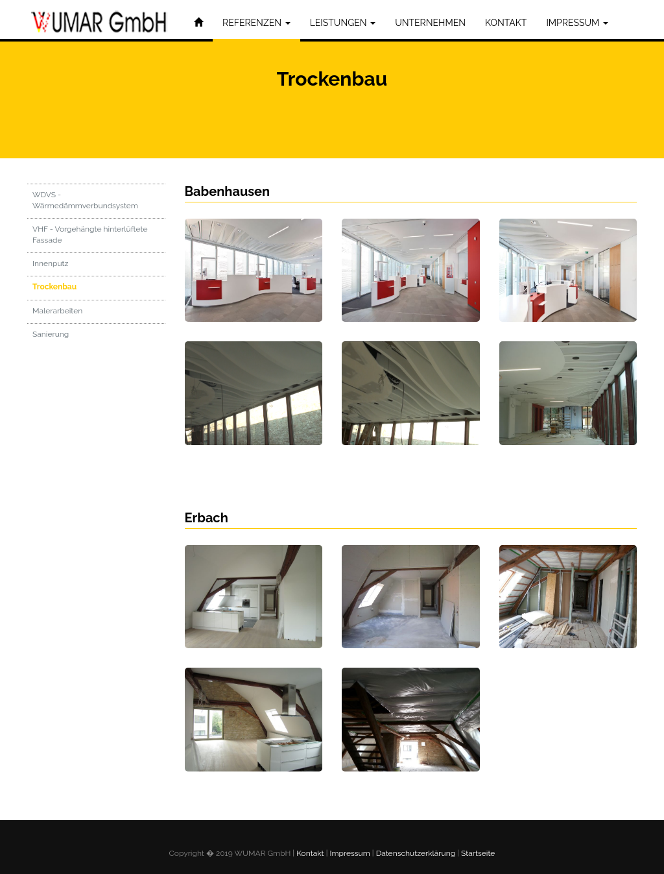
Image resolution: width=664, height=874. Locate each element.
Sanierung (50, 336)
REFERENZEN (256, 23)
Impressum (350, 853)
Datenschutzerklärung (415, 853)
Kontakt (310, 853)
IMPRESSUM (577, 23)
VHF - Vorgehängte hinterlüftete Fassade (89, 236)
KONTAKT (506, 23)
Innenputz (50, 266)
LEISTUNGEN (342, 23)
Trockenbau (54, 289)
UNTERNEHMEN (430, 23)
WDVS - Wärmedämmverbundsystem (85, 202)
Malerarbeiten (57, 312)
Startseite (478, 853)
